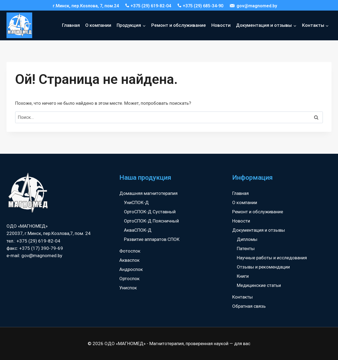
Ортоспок (129, 278)
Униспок (128, 287)
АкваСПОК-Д (138, 230)
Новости (221, 25)
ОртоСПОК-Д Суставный (150, 211)
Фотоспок (129, 251)
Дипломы (247, 239)
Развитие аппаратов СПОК (151, 239)
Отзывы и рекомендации (263, 267)
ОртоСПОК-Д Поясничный (151, 221)
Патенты (246, 248)
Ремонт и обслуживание (178, 25)
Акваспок (129, 260)
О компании (98, 25)
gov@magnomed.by (253, 5)
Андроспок (131, 269)
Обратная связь (249, 306)
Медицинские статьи (259, 285)
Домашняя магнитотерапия (148, 193)
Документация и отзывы (258, 230)
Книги (243, 276)
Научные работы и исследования (272, 257)
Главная (71, 25)
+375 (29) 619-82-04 (148, 5)
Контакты (242, 297)
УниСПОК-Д (136, 202)
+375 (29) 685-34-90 (200, 5)
